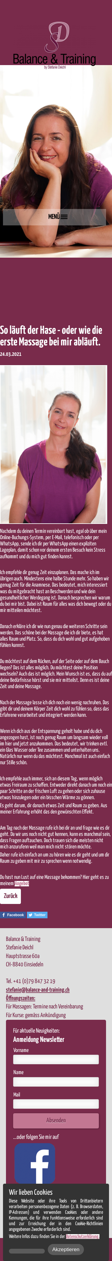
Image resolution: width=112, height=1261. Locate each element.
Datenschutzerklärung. (82, 1236)
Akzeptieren (65, 1249)
